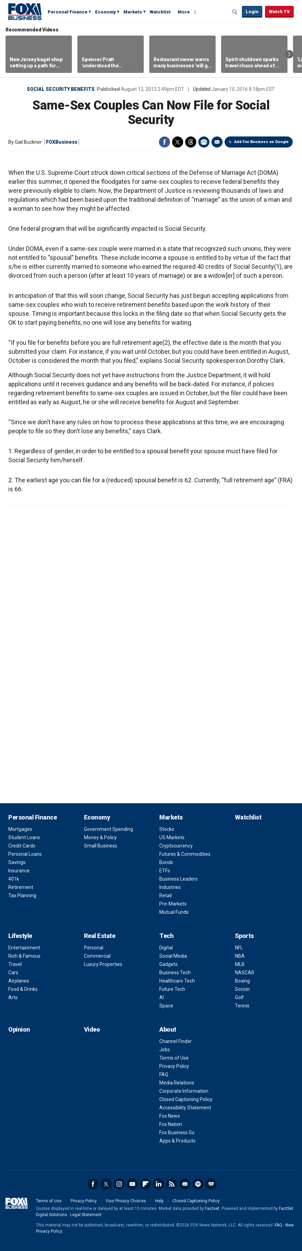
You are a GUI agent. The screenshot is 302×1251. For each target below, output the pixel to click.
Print (203, 142)
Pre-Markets (173, 904)
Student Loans (24, 837)
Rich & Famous (24, 956)
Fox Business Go (177, 1132)
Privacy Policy (174, 1066)
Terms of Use (174, 1058)
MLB (240, 964)
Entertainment (24, 947)
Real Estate (99, 935)
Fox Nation (170, 1124)
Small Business (100, 846)
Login (252, 11)
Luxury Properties (103, 964)
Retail (165, 895)
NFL (239, 947)
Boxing (242, 981)
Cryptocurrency (176, 846)
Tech (166, 935)
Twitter (177, 142)
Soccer (242, 989)
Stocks (166, 829)
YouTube (132, 1184)
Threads (190, 142)
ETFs (164, 870)
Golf (239, 997)
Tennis (242, 1005)
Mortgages (20, 829)
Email (217, 142)
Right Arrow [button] (289, 54)
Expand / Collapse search (235, 12)
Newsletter (184, 1184)
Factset (212, 1208)
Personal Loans (25, 854)
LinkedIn (158, 1184)
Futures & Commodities (184, 854)
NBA (240, 956)
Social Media (173, 956)
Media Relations (176, 1083)
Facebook (164, 142)
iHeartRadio (211, 1184)
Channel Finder (175, 1041)
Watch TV (279, 11)
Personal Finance (67, 12)
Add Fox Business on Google (261, 142)
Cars (13, 972)
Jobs (164, 1049)
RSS (171, 1184)
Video (92, 1029)
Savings (17, 862)
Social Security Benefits (61, 89)
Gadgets (168, 964)
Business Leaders (178, 879)
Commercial (97, 956)
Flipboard (145, 1184)
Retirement (20, 887)
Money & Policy (100, 837)
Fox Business (24, 11)
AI (161, 997)
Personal (93, 947)
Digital (166, 947)
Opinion (19, 1029)
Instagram (119, 1184)
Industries (170, 887)
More (184, 12)
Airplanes (18, 981)
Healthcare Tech (177, 981)
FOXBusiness (61, 142)
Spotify (198, 1184)
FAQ (163, 1074)
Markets (132, 12)
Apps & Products (177, 1141)
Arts (13, 997)
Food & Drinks (23, 989)
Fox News (169, 1116)
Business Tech (175, 972)
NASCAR (244, 972)
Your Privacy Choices (126, 1200)
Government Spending (108, 829)
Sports (244, 935)
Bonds (166, 862)
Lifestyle (20, 935)
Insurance (19, 870)
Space (166, 1005)
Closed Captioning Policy (186, 1099)
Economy (105, 12)
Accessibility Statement (185, 1107)
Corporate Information (183, 1091)
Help (159, 1200)
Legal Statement (86, 1214)
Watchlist (160, 12)
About (167, 1029)
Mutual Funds (174, 912)
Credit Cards (21, 846)
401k (13, 879)
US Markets (172, 837)
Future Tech (172, 989)
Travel (15, 964)
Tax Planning (22, 895)
